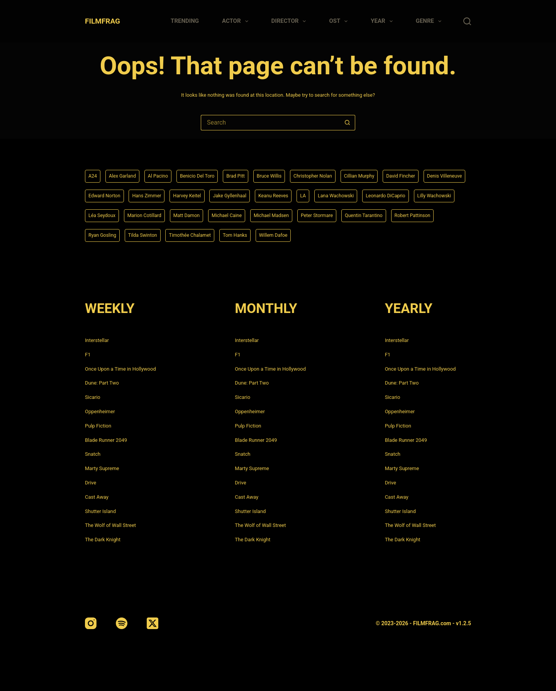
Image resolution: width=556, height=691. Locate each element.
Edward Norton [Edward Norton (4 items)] (158, 194)
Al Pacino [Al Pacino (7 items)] (164, 174)
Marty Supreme (102, 468)
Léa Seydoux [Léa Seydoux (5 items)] (210, 214)
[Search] (467, 21)
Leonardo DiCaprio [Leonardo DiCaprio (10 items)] (110, 214)
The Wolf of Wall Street (110, 525)
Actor (236, 21)
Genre (430, 21)
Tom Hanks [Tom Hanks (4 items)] (356, 235)
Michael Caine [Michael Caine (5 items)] (346, 214)
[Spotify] (121, 623)
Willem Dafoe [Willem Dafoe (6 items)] (397, 235)
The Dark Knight (102, 539)
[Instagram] (91, 623)
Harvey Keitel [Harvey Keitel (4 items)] (247, 194)
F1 (88, 354)
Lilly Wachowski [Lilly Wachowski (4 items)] (164, 214)
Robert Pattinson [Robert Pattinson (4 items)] (163, 235)
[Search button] (347, 122)
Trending (185, 20)
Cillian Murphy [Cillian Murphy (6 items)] (383, 174)
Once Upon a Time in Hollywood (120, 369)
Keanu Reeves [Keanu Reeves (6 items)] (342, 194)
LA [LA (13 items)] (374, 194)
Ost (340, 21)
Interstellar (97, 340)
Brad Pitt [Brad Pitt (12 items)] (248, 174)
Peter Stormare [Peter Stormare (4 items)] (445, 214)
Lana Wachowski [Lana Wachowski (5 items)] (409, 194)
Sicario (92, 397)
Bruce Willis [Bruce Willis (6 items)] (284, 174)
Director (290, 21)
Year (383, 21)
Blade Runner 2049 (106, 440)
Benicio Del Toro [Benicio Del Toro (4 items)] (206, 174)
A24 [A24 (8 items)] (93, 174)
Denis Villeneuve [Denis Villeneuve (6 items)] (108, 194)
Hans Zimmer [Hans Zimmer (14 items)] (204, 194)
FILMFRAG (102, 21)
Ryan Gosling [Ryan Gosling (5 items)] (211, 235)
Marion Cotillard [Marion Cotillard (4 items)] (256, 214)
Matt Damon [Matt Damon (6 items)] (302, 214)
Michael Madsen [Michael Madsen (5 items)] (395, 214)
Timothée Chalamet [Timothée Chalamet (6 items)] (306, 235)
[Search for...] (270, 122)
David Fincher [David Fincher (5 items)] (428, 174)
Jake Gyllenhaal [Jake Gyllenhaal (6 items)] (294, 194)
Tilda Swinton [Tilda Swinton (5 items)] (255, 235)
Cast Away (96, 497)
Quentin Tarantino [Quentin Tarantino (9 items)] (109, 235)
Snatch (92, 454)
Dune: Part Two (102, 383)
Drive (90, 483)
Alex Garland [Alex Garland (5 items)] (125, 174)
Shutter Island (100, 511)
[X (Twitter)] (152, 623)
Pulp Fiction (98, 426)
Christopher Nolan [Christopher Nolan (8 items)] (332, 174)
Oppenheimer (100, 411)
